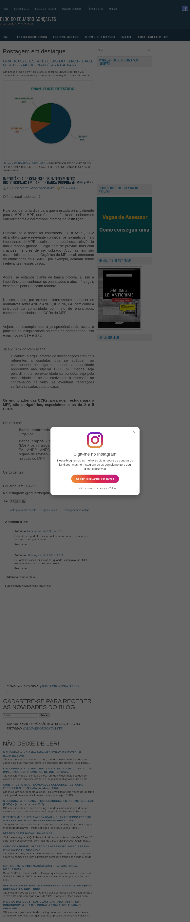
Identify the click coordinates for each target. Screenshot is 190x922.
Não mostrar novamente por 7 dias (95, 488)
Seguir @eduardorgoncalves (95, 478)
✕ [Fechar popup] (133, 431)
